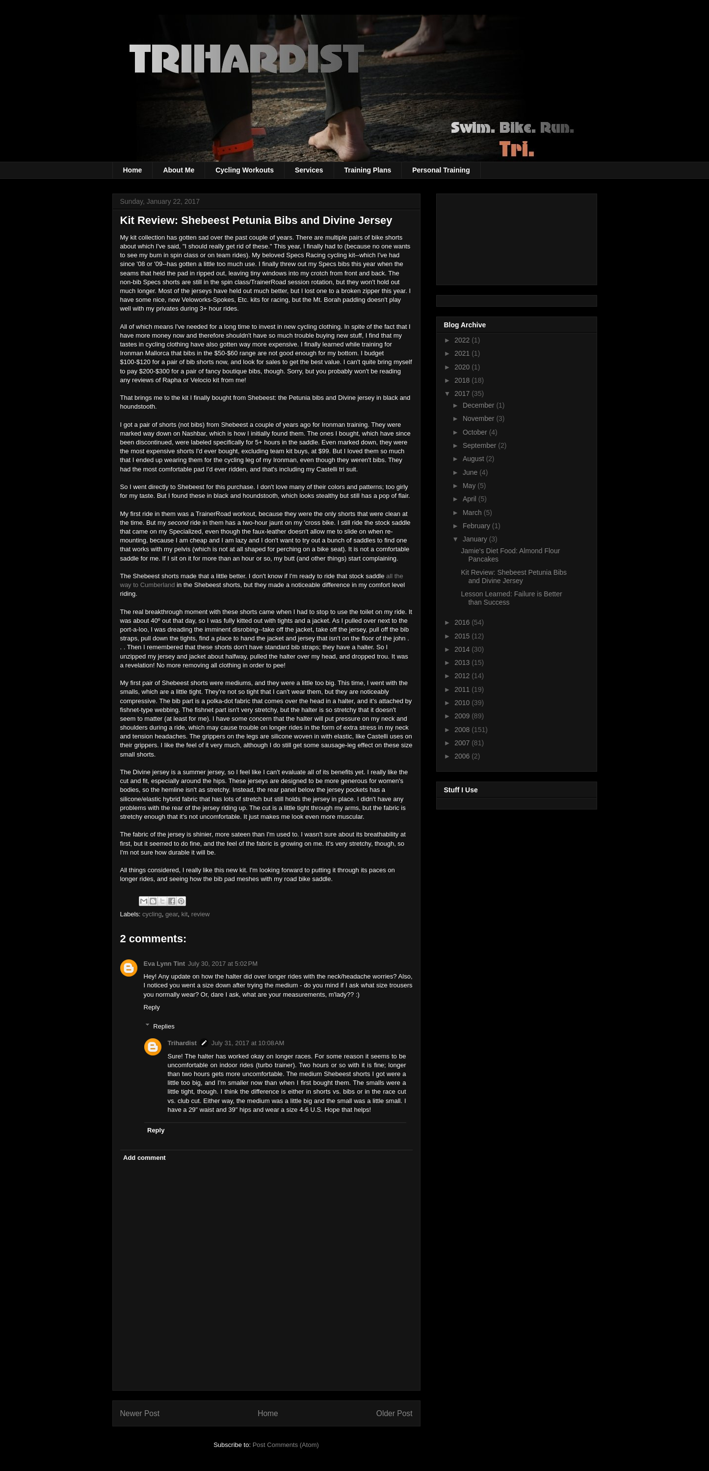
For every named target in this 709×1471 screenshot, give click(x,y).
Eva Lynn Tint (164, 963)
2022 (463, 340)
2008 (463, 730)
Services (309, 170)
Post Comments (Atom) (286, 1444)
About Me (178, 170)
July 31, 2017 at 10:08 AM (248, 1043)
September (480, 445)
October (476, 432)
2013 (463, 662)
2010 (463, 703)
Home (132, 170)
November (479, 418)
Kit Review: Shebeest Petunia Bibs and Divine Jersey (514, 576)
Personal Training (441, 170)
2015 (463, 636)
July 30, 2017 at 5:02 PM (223, 963)
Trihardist (182, 1043)
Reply (152, 1007)
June (471, 472)
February (477, 526)
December (479, 405)
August (474, 459)
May (470, 486)
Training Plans (368, 170)
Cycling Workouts (244, 170)
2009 (463, 716)
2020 (463, 367)
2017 (463, 393)
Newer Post (140, 1413)
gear (171, 914)
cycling (152, 914)
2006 (463, 756)
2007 (463, 743)
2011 (463, 689)
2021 (463, 353)
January (476, 539)
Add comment (144, 1157)
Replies (163, 1026)
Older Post (394, 1413)
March (473, 512)
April (470, 499)
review (200, 914)
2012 (463, 676)
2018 (463, 380)
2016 (463, 622)
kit (185, 914)
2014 (463, 649)
